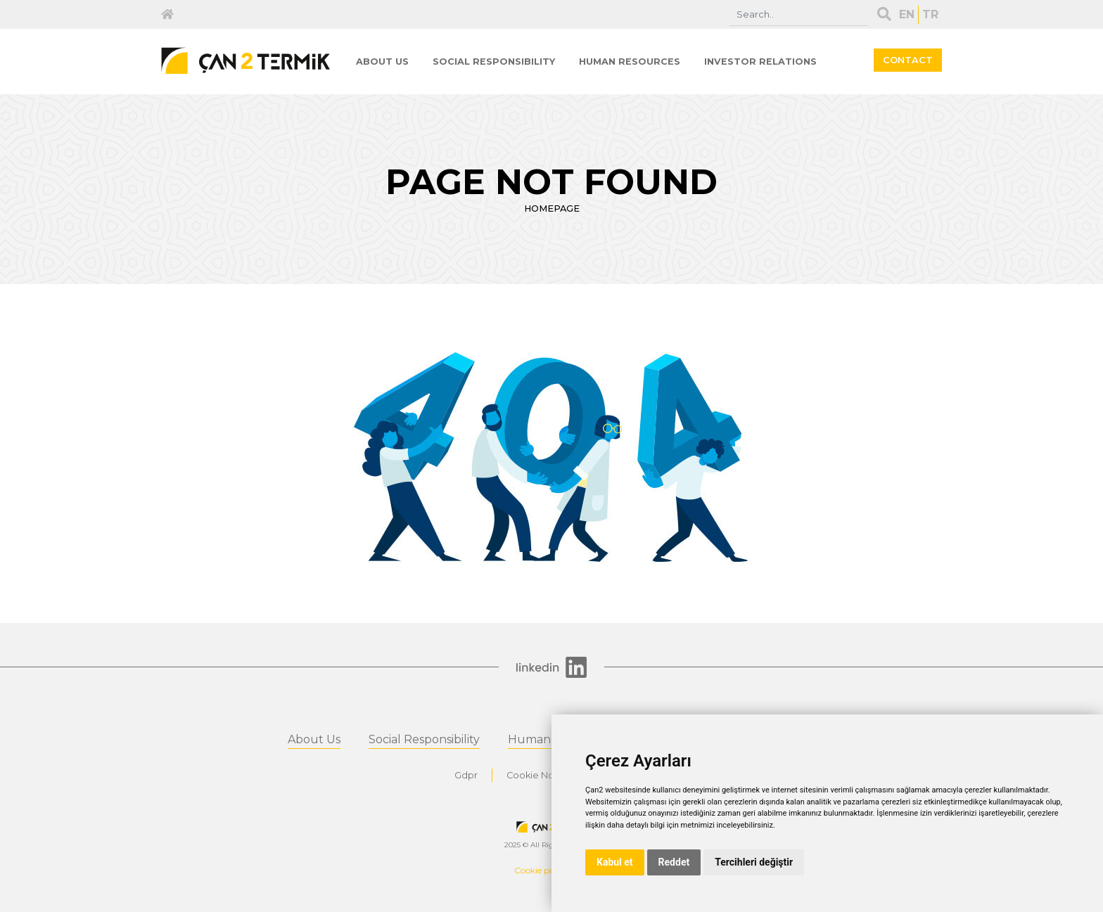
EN (906, 14)
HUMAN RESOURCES (629, 61)
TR (930, 14)
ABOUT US (382, 61)
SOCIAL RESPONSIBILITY (494, 61)
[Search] (798, 14)
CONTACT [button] (908, 60)
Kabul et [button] (615, 862)
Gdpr (466, 775)
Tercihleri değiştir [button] (754, 862)
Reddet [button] (674, 862)
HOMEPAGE (552, 208)
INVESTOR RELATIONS (760, 61)
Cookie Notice (539, 775)
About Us (314, 739)
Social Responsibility (424, 739)
